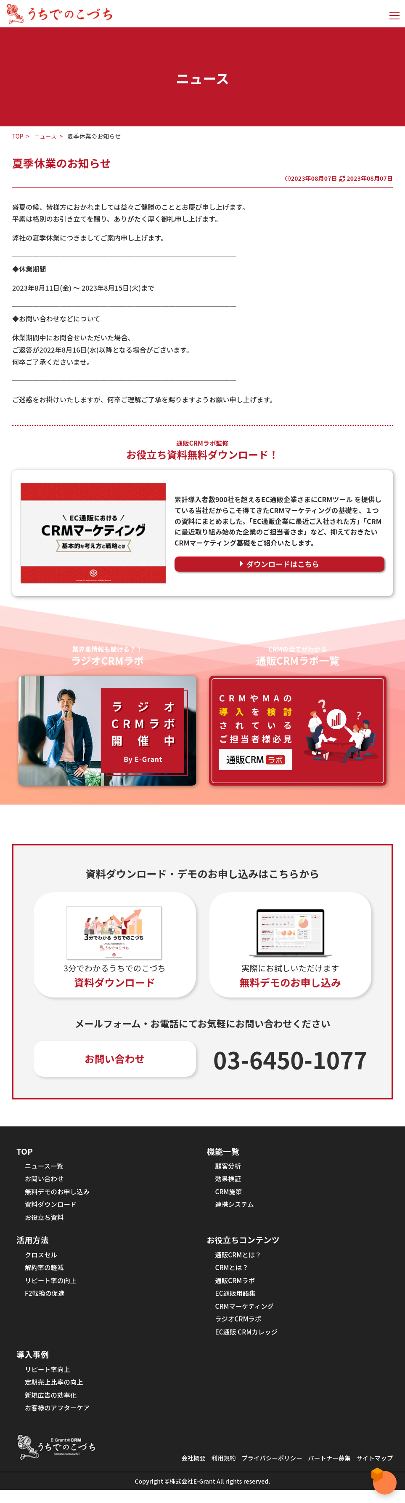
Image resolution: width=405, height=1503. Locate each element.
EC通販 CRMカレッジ (248, 1341)
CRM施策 (229, 1194)
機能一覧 (224, 1152)
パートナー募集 (326, 1470)
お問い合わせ (114, 1058)
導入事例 (33, 1364)
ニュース (46, 136)
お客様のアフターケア (59, 1420)
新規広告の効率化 (52, 1406)
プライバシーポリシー (266, 1470)
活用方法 (33, 1244)
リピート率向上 (48, 1380)
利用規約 (216, 1470)
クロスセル (42, 1260)
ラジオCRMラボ (239, 1327)
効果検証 (229, 1181)
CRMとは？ (232, 1273)
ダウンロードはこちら (283, 564)
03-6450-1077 (290, 1060)
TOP (18, 136)
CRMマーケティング (246, 1314)
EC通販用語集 (236, 1300)
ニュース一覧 (45, 1167)
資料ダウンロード (52, 1208)
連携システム (235, 1208)
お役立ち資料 (45, 1221)
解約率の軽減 (45, 1273)
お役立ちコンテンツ (245, 1244)
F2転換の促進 (45, 1300)
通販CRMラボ (236, 1287)
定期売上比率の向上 (55, 1393)
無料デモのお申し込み (59, 1194)
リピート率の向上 (52, 1287)
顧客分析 (229, 1167)
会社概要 (185, 1470)
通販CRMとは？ (239, 1260)
